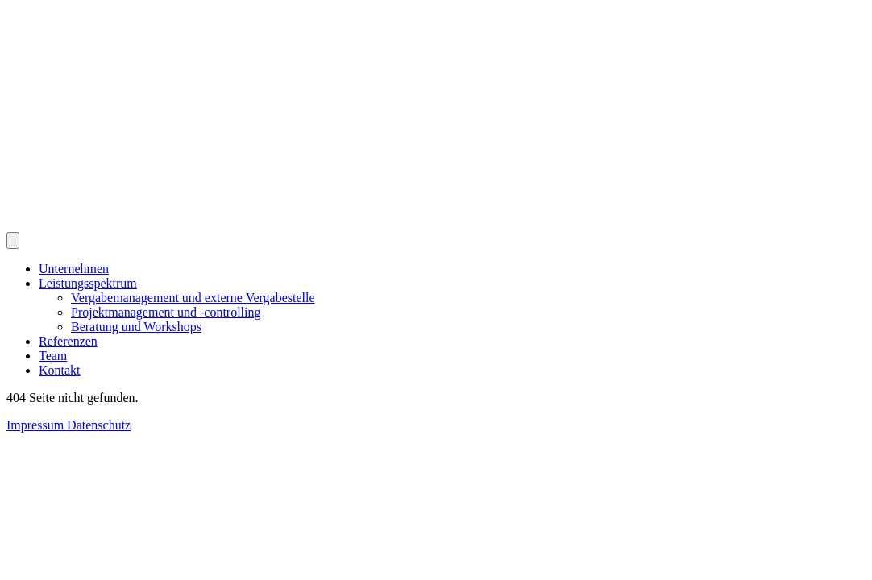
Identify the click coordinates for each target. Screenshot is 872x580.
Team (53, 355)
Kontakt (60, 370)
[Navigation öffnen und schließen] (12, 240)
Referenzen (68, 341)
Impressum (36, 425)
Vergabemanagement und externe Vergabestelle (193, 297)
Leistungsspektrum (88, 283)
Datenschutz (99, 425)
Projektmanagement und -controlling (166, 312)
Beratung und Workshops (136, 327)
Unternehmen (74, 269)
